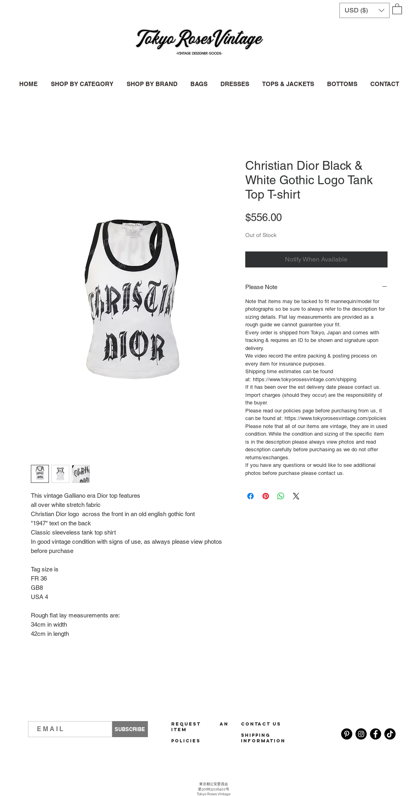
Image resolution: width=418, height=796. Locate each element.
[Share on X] (296, 496)
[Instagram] (361, 734)
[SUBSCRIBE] (130, 729)
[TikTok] (390, 734)
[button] (364, 10)
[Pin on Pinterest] (266, 496)
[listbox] (364, 10)
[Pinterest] (346, 734)
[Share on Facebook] (250, 496)
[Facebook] (375, 734)
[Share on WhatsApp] (281, 496)
